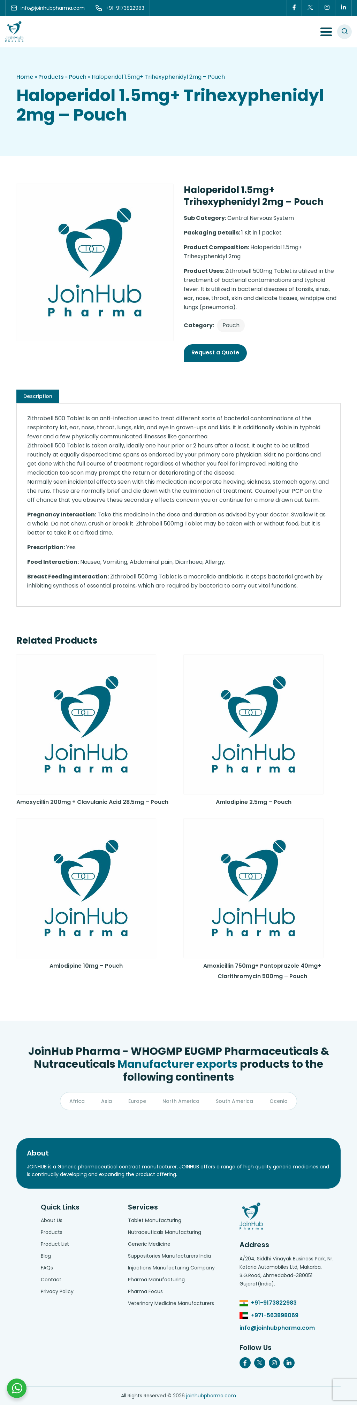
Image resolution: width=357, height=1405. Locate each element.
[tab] (37, 396)
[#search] (344, 31)
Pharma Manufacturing (156, 1279)
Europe (137, 1101)
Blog (46, 1255)
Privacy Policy (57, 1291)
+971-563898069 (274, 1315)
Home (24, 77)
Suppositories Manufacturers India (169, 1255)
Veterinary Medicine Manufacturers (171, 1303)
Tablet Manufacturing (154, 1220)
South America (234, 1101)
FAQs (47, 1267)
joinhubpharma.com (211, 1395)
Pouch (77, 77)
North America (180, 1101)
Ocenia (278, 1101)
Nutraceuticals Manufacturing (164, 1232)
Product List (55, 1244)
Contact (51, 1279)
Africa (77, 1101)
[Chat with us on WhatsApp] (16, 1388)
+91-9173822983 (274, 1303)
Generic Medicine (149, 1244)
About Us (51, 1220)
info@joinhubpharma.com (277, 1328)
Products (51, 77)
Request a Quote (215, 352)
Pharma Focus (145, 1291)
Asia (106, 1101)
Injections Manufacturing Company (171, 1267)
